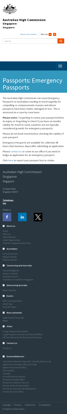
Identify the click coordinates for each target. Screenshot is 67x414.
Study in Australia (10, 273)
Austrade (6, 373)
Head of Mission (9, 237)
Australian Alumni (11, 276)
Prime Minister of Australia (14, 376)
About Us (6, 234)
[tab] (33, 226)
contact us (16, 151)
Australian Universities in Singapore (18, 279)
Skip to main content (28, 34)
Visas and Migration (11, 270)
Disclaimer (30, 405)
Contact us (7, 348)
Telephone (8, 200)
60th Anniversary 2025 (12, 301)
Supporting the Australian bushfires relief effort (22, 334)
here (11, 160)
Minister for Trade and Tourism (16, 382)
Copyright (7, 405)
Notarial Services (10, 259)
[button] (9, 226)
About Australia (9, 290)
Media (5, 320)
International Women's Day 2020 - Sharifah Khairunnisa (27, 361)
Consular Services (10, 253)
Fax (4, 203)
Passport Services (10, 256)
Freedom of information (14, 409)
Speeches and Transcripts (13, 317)
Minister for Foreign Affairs (14, 379)
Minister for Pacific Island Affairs (16, 385)
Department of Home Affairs (14, 367)
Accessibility (45, 405)
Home (5, 231)
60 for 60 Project (9, 307)
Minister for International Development (19, 388)
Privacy (18, 405)
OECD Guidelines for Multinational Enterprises (22, 337)
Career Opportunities (11, 240)
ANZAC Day (7, 304)
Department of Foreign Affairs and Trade (20, 364)
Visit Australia (8, 370)
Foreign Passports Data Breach (15, 331)
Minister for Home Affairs (13, 391)
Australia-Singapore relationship (17, 243)
